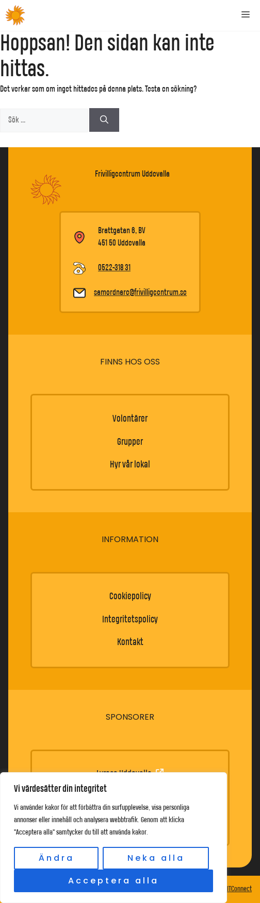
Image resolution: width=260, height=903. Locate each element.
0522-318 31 (114, 268)
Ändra (56, 858)
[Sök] (104, 120)
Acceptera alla (113, 881)
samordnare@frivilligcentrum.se (140, 293)
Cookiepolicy (130, 596)
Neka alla (156, 858)
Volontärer (130, 418)
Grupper (130, 442)
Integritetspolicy (130, 619)
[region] (113, 837)
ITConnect (239, 889)
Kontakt (130, 642)
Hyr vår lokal (130, 464)
